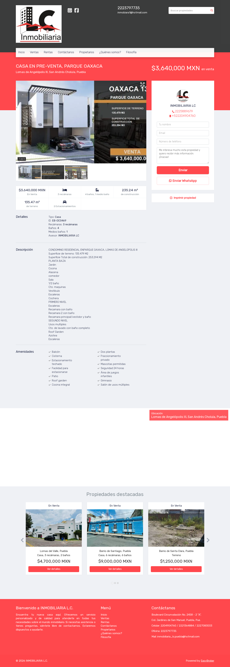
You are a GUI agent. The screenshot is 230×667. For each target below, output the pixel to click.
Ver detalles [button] (53, 569)
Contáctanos (66, 52)
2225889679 (184, 111)
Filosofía (131, 52)
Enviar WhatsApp (183, 181)
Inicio (21, 52)
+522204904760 (184, 116)
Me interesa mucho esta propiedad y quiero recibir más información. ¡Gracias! (183, 155)
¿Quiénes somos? (110, 52)
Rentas (48, 52)
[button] (21, 540)
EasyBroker (207, 660)
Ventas (34, 52)
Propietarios (86, 52)
